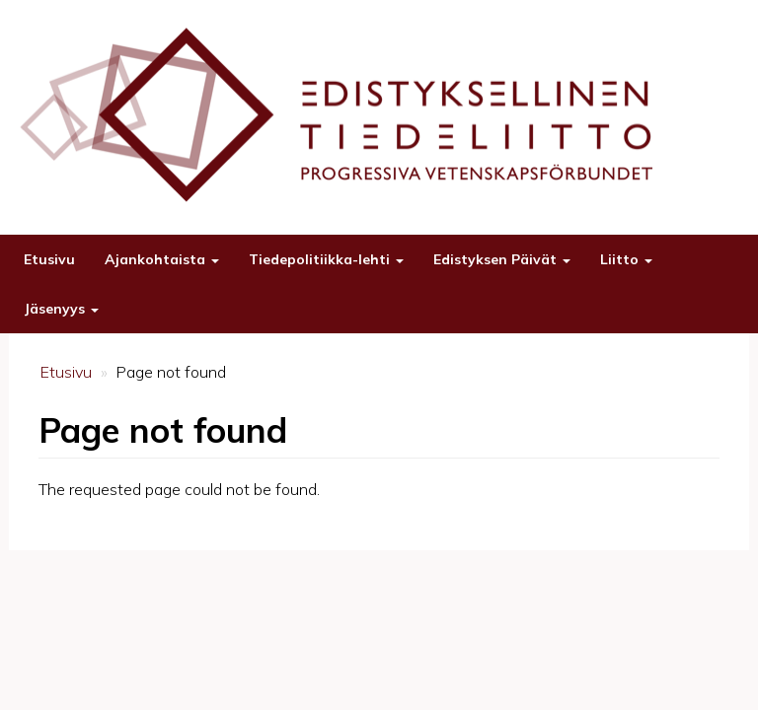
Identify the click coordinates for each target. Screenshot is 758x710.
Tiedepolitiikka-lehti (326, 259)
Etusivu (49, 259)
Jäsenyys (61, 309)
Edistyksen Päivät (501, 259)
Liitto (626, 259)
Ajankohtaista (162, 259)
